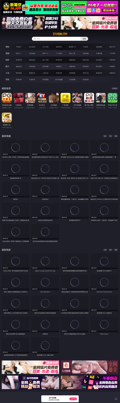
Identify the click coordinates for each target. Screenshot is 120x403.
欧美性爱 (59, 60)
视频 (7, 53)
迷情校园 (72, 73)
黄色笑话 (99, 73)
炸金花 (85, 47)
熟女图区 (99, 66)
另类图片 (112, 66)
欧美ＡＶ (45, 53)
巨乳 (110, 136)
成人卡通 (45, 60)
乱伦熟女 (99, 60)
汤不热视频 (59, 79)
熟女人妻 (72, 53)
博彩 (7, 46)
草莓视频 (45, 79)
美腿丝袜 (72, 66)
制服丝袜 (72, 60)
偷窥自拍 (19, 66)
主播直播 (99, 53)
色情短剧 (86, 79)
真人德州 (32, 47)
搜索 (84, 39)
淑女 (110, 250)
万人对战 (45, 47)
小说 (7, 73)
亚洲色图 (32, 66)
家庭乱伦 (32, 73)
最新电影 (6, 249)
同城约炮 (19, 79)
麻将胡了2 (72, 47)
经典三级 (86, 60)
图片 (7, 66)
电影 (7, 60)
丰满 (105, 250)
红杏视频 (72, 79)
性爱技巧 (112, 73)
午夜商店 (32, 79)
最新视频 (6, 135)
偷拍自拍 (32, 60)
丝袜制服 (86, 53)
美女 (105, 136)
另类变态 (112, 60)
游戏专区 (59, 47)
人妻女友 (45, 73)
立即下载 (73, 399)
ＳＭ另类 (112, 53)
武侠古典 (59, 73)
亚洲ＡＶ (19, 53)
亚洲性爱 (19, 60)
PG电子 (18, 47)
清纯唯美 (86, 66)
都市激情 (19, 73)
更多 (116, 136)
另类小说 (86, 73)
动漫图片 (59, 66)
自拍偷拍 (32, 53)
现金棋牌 (99, 47)
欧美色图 (45, 66)
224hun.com (60, 34)
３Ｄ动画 (59, 53)
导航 (7, 79)
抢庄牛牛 (112, 47)
